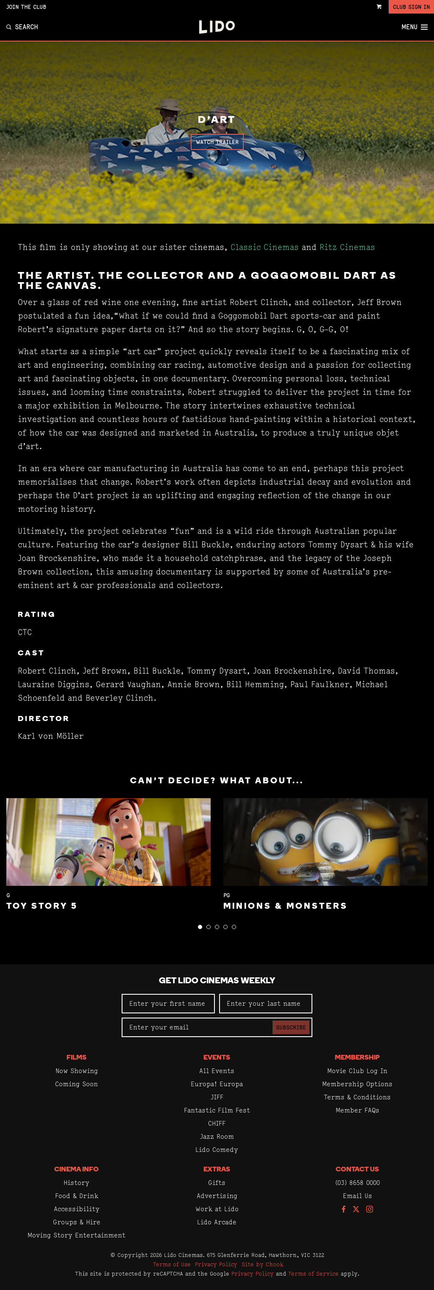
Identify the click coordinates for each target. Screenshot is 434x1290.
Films (76, 1057)
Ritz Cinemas (347, 247)
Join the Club (26, 6)
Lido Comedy (216, 1150)
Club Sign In (411, 6)
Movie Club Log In (357, 1071)
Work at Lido (217, 1209)
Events (216, 1057)
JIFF (217, 1097)
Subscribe (291, 1027)
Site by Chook (263, 1264)
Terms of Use (172, 1264)
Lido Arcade (216, 1222)
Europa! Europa (217, 1084)
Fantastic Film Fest (217, 1110)
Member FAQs (357, 1110)
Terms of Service (313, 1273)
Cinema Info (76, 1169)
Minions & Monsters (285, 906)
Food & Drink (76, 1196)
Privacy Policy (216, 1264)
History (76, 1183)
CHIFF (216, 1123)
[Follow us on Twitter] (356, 1210)
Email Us (357, 1196)
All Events (216, 1071)
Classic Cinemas (265, 247)
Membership (357, 1057)
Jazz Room (217, 1136)
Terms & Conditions (357, 1097)
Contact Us (357, 1169)
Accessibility (77, 1209)
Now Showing (77, 1071)
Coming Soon (76, 1084)
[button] (200, 927)
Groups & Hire (76, 1222)
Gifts (216, 1183)
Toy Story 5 (42, 906)
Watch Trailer (217, 142)
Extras (216, 1169)
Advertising (217, 1196)
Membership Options (357, 1084)
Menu (414, 27)
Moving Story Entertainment (76, 1235)
